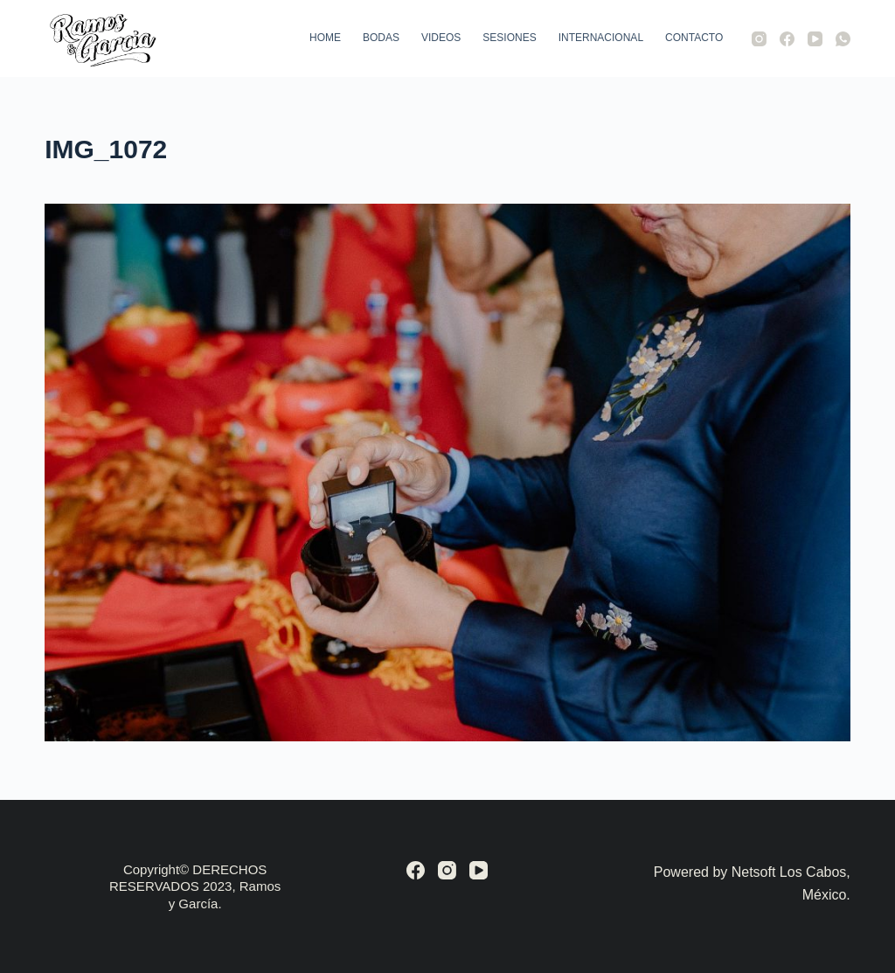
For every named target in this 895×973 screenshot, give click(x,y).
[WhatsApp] (843, 38)
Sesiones (509, 37)
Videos (441, 37)
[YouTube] (815, 38)
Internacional (601, 37)
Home (325, 37)
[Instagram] (759, 38)
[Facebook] (787, 38)
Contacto (694, 37)
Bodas (381, 37)
